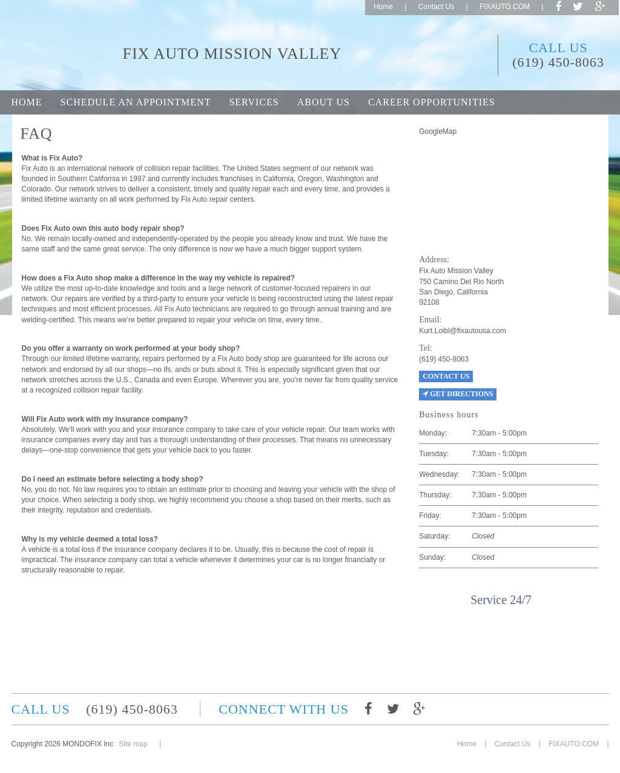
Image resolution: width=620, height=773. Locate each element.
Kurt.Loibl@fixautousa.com (462, 331)
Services (254, 102)
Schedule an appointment (136, 102)
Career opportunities (431, 102)
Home (383, 6)
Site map (133, 744)
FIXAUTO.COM (505, 6)
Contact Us (436, 6)
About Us (323, 102)
